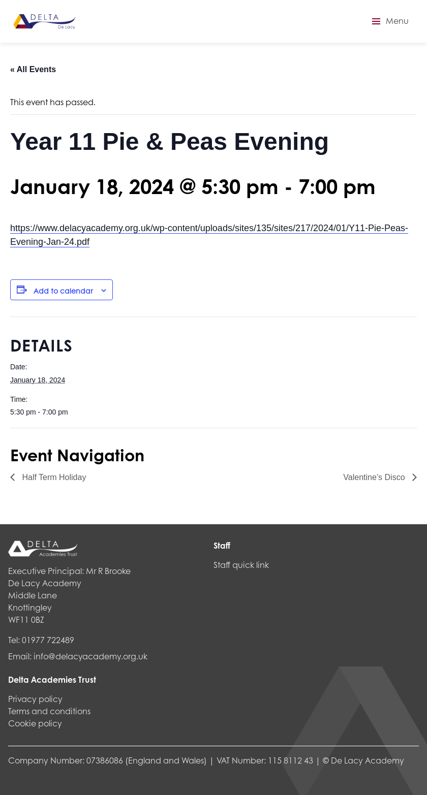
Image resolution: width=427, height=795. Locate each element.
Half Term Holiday (53, 477)
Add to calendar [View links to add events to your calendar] (63, 290)
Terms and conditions (49, 711)
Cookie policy (35, 723)
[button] (389, 21)
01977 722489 (48, 640)
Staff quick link (241, 564)
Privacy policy (35, 699)
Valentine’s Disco (375, 477)
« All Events (33, 69)
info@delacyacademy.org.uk (90, 656)
